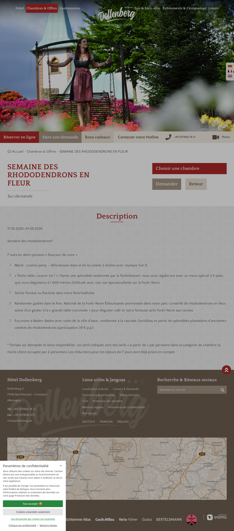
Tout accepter (33, 503)
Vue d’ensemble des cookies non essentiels (33, 519)
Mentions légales (48, 525)
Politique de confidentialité (22, 525)
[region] (33, 483)
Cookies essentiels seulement (33, 512)
